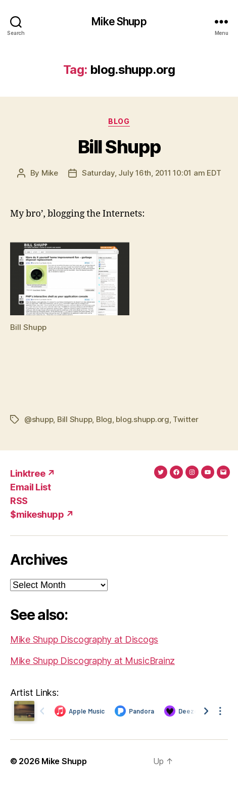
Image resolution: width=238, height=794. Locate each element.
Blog (118, 121)
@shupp (38, 419)
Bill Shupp (119, 147)
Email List (30, 487)
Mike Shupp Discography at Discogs (84, 639)
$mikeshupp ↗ (42, 514)
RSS (19, 500)
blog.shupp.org (142, 419)
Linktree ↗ (32, 473)
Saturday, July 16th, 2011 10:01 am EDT (151, 173)
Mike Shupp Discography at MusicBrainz (92, 660)
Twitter (185, 419)
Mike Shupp (118, 21)
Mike (49, 173)
